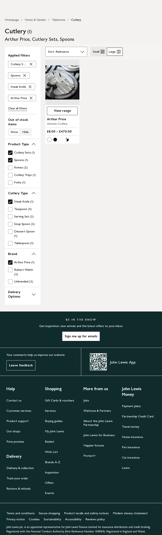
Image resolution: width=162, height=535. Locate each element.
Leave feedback (21, 365)
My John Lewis (54, 431)
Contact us (14, 400)
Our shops (13, 431)
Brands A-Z (52, 462)
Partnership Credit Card (138, 416)
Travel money (130, 426)
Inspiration (52, 472)
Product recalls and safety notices (86, 513)
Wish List (51, 452)
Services (50, 411)
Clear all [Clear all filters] (17, 108)
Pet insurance (131, 447)
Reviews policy (95, 519)
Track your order (17, 478)
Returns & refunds (18, 488)
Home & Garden (35, 20)
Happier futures (93, 445)
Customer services (18, 411)
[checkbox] (22, 152)
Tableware (58, 20)
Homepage (12, 20)
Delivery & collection (20, 468)
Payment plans (131, 406)
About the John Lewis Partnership (98, 423)
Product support (17, 421)
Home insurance (132, 437)
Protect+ (89, 456)
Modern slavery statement (130, 513)
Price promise (15, 441)
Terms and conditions (20, 513)
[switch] (22, 127)
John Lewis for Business (99, 435)
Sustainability (52, 519)
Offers (49, 483)
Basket (49, 441)
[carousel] (62, 82)
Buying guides (54, 421)
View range (62, 111)
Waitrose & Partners (97, 411)
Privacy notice (15, 519)
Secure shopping (49, 513)
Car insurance (131, 457)
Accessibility (73, 519)
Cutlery (76, 20)
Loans (126, 468)
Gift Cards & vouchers (59, 400)
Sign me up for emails (81, 336)
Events (49, 493)
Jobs (86, 400)
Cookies (34, 519)
